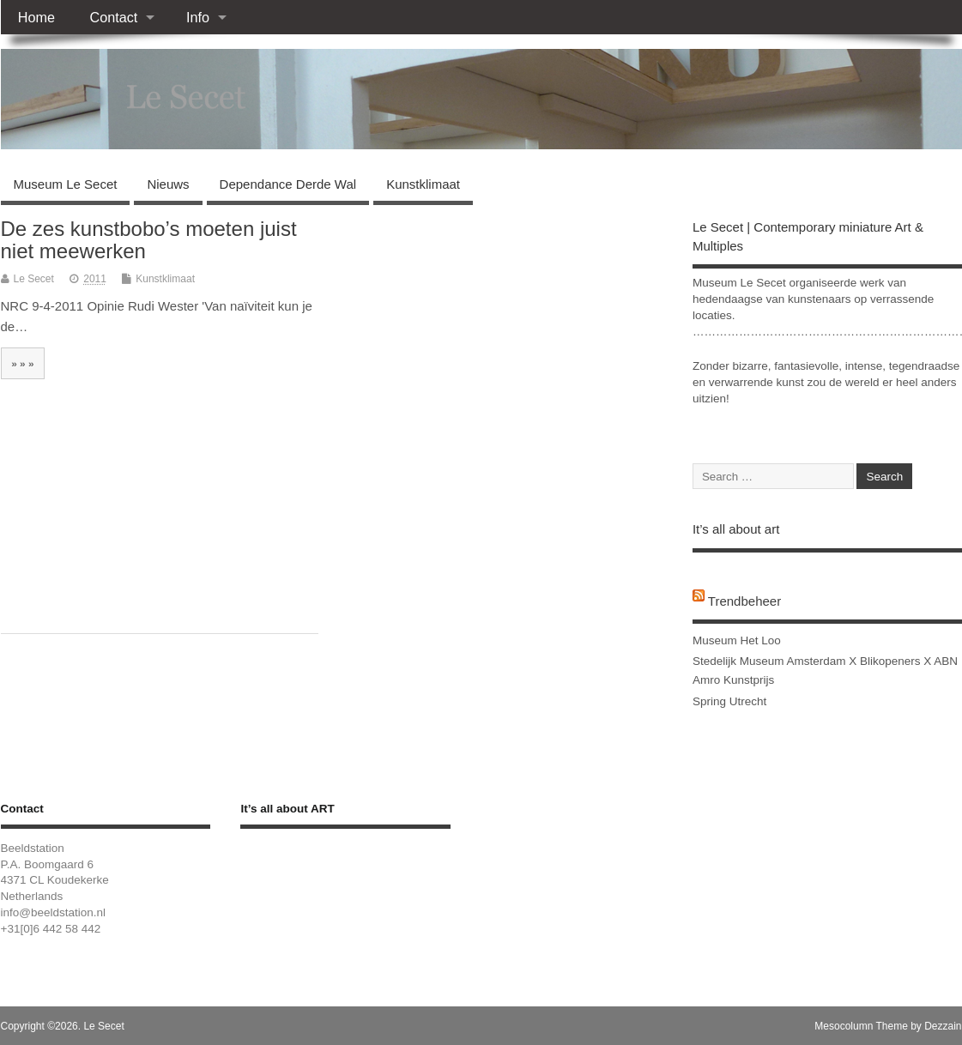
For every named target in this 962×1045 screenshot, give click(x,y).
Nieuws (168, 184)
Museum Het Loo (737, 640)
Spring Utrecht (729, 701)
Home (36, 17)
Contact (113, 17)
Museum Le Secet (66, 184)
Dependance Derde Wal (288, 184)
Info (197, 17)
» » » (22, 363)
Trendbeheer (744, 601)
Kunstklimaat (423, 184)
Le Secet (34, 279)
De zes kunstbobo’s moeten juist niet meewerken (149, 240)
